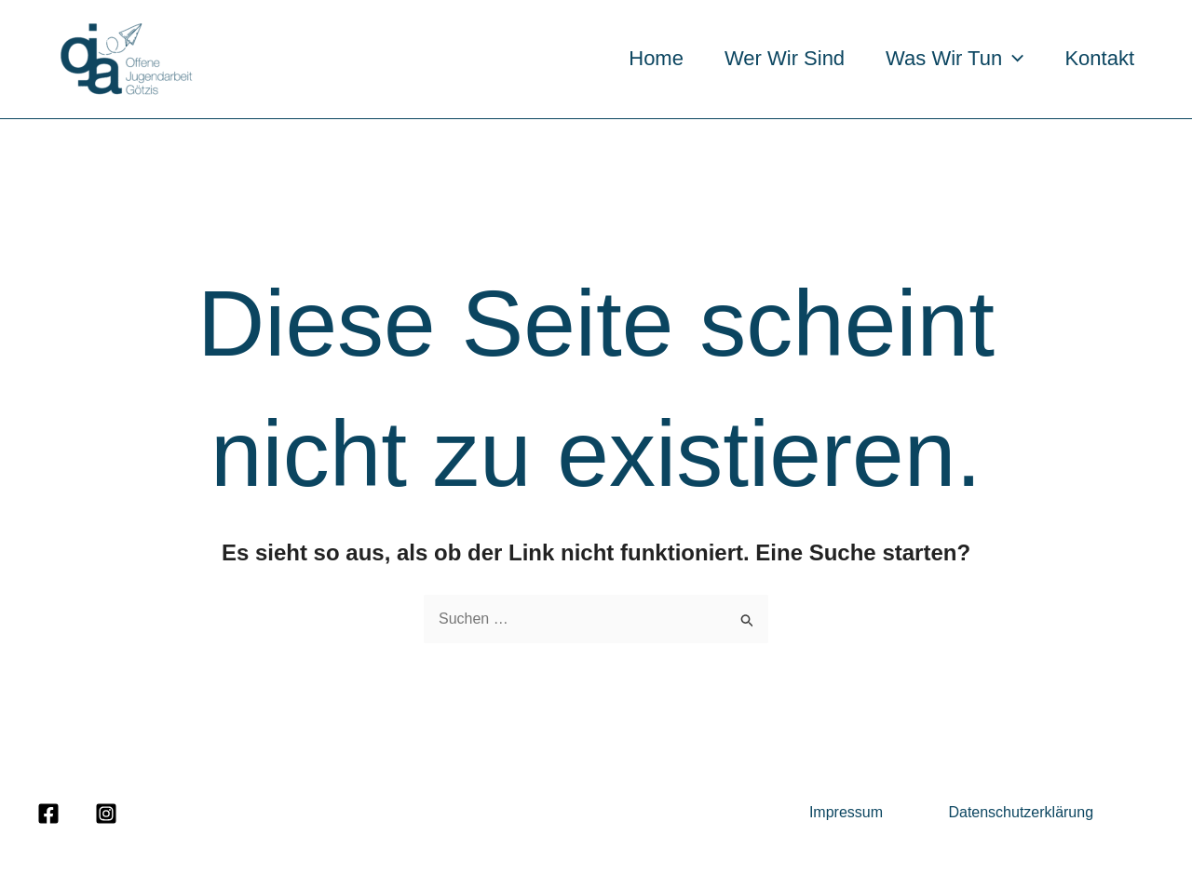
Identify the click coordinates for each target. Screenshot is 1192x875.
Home (656, 58)
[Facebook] (48, 813)
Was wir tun (954, 58)
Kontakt (1099, 58)
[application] (1012, 58)
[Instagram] (106, 813)
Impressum (848, 812)
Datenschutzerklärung (1020, 812)
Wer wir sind (785, 58)
